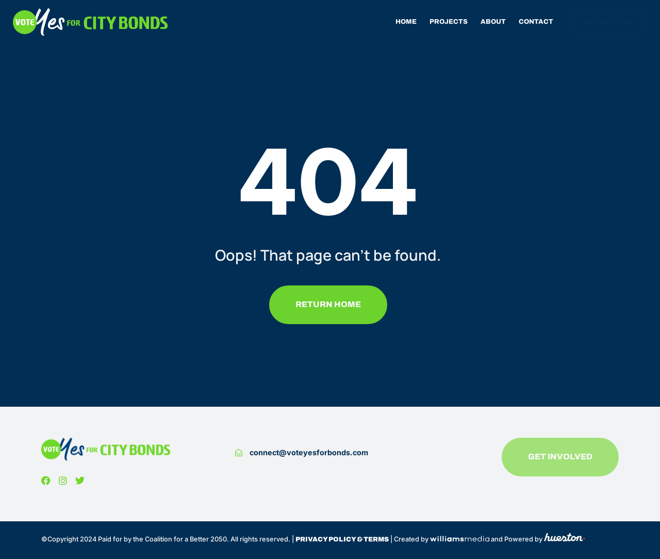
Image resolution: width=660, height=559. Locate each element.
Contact (536, 21)
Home (406, 21)
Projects (449, 21)
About (493, 21)
